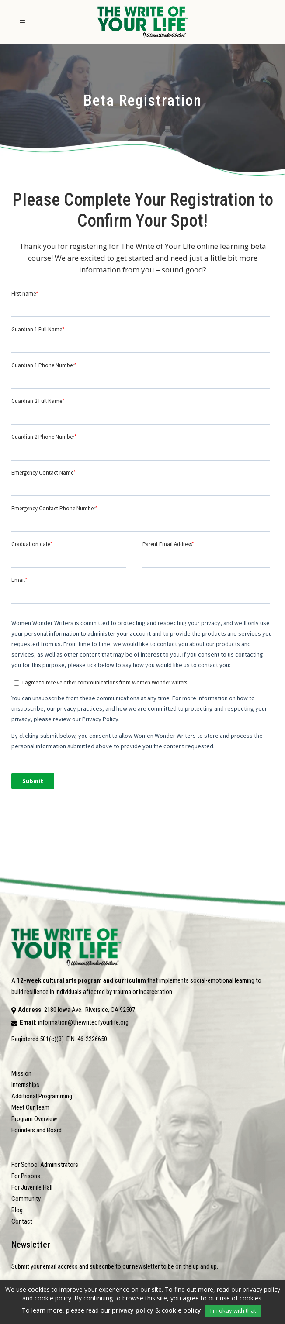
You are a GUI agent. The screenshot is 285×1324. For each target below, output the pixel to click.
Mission (21, 1073)
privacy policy (132, 1310)
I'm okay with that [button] (233, 1310)
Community (26, 1199)
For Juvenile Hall (31, 1187)
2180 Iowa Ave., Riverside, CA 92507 (89, 1010)
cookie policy (181, 1310)
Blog (17, 1210)
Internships (25, 1085)
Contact (21, 1221)
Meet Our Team (30, 1107)
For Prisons (25, 1176)
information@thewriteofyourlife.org (83, 1022)
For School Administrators (44, 1165)
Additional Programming (41, 1096)
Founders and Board (36, 1130)
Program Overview (34, 1119)
